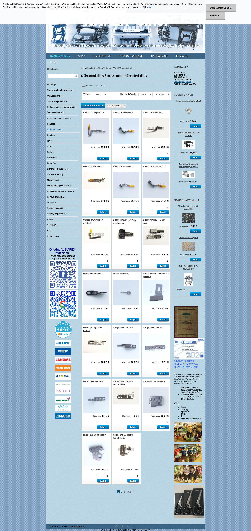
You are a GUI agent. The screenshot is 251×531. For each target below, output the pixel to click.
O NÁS (81, 56)
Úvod (83, 68)
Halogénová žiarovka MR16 (188, 101)
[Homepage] (60, 56)
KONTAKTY (182, 56)
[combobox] (145, 94)
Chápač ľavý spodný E (93, 112)
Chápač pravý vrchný (123, 112)
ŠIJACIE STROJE (102, 56)
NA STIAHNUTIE (159, 56)
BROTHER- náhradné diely (122, 68)
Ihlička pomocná (120, 274)
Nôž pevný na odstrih (123, 327)
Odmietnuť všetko (221, 8)
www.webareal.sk (76, 526)
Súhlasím (215, 15)
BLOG (53, 62)
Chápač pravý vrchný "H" (124, 166)
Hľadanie (52, 69)
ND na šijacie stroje (105, 68)
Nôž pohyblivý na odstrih (154, 381)
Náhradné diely (91, 68)
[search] (75, 76)
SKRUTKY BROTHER (94, 85)
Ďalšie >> (131, 492)
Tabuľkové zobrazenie (93, 105)
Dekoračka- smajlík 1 (188, 237)
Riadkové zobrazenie (116, 106)
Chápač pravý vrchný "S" (154, 166)
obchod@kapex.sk (182, 82)
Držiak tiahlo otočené (93, 274)
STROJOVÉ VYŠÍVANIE (131, 56)
